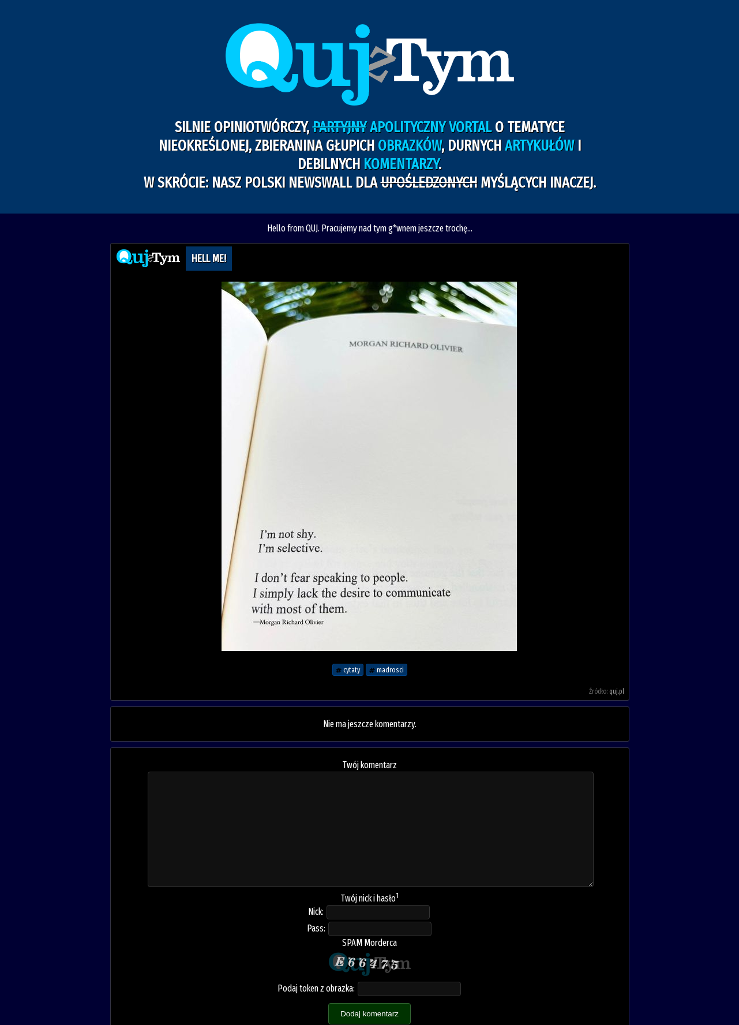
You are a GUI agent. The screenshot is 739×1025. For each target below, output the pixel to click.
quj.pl (616, 691)
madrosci (386, 669)
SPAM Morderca (369, 942)
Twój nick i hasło (370, 898)
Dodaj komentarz (369, 1013)
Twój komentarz (370, 765)
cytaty (348, 669)
